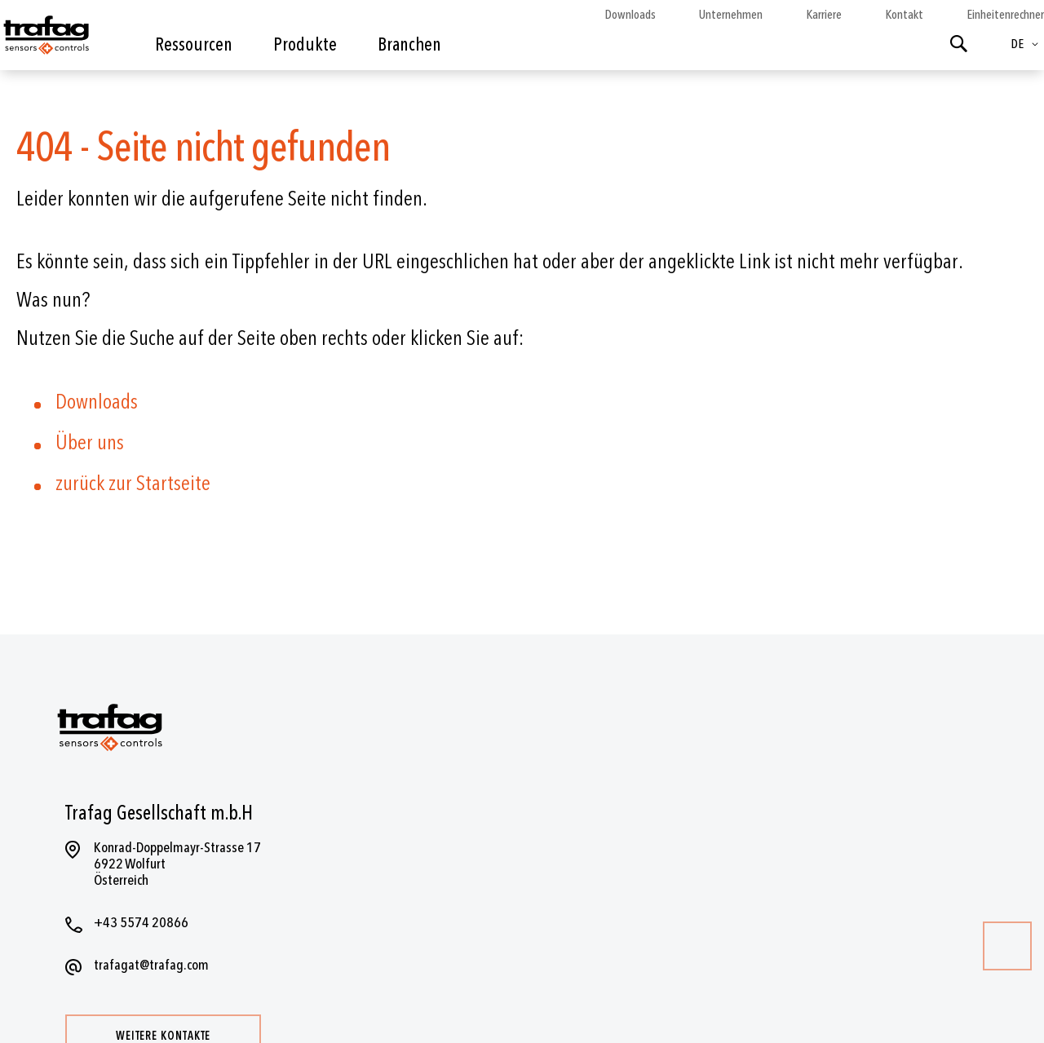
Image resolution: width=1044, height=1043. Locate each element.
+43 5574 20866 (141, 923)
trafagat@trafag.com (151, 965)
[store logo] (45, 39)
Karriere (824, 14)
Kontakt (904, 14)
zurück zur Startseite (132, 483)
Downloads (630, 14)
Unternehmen (731, 14)
